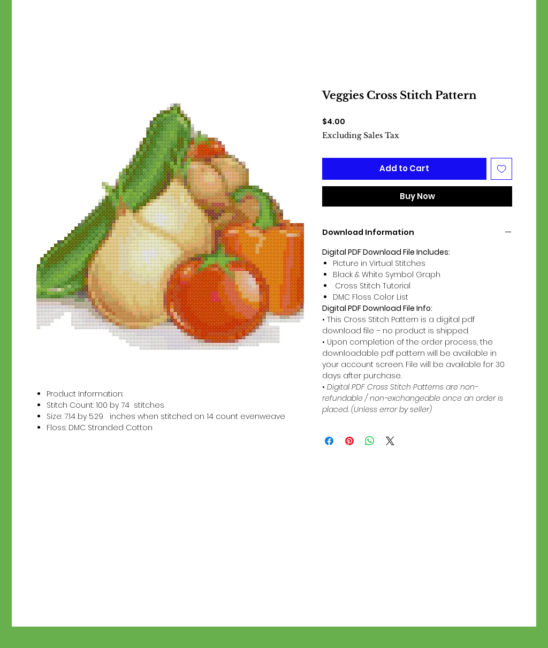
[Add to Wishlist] (502, 169)
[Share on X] (390, 440)
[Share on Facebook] (329, 440)
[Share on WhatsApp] (369, 440)
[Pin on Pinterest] (349, 440)
